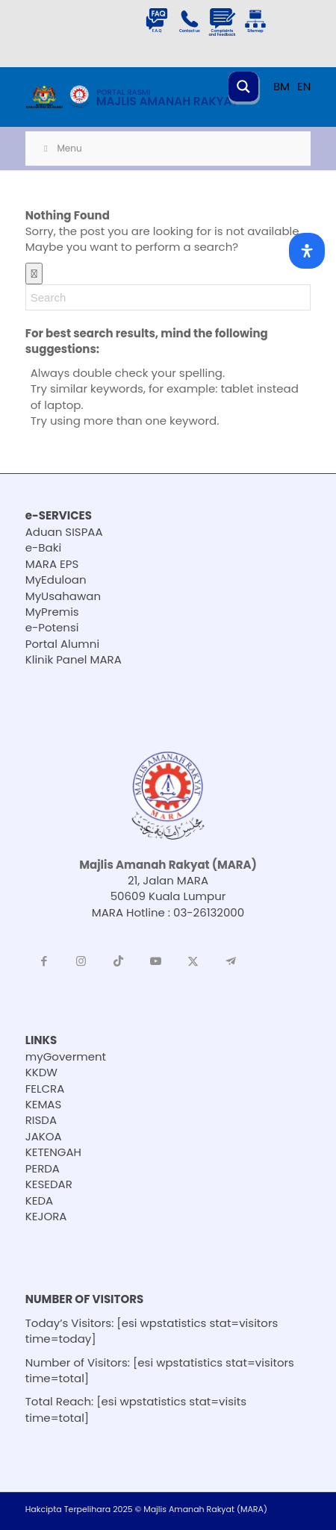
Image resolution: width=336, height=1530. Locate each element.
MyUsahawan (63, 596)
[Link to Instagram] (81, 961)
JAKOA (43, 1136)
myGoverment (65, 1056)
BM (281, 86)
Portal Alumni (62, 644)
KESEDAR (48, 1184)
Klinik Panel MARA (73, 659)
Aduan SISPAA (64, 532)
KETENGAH (53, 1152)
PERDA (42, 1168)
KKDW (41, 1072)
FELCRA (45, 1088)
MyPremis (52, 611)
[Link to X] (193, 961)
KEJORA (46, 1216)
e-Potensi (52, 627)
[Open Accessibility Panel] (307, 251)
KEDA (39, 1200)
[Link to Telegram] (230, 961)
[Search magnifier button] (243, 87)
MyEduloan (56, 579)
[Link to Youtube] (156, 961)
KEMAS (43, 1104)
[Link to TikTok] (118, 961)
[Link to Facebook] (44, 961)
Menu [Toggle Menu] (61, 148)
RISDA (41, 1120)
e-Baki (43, 547)
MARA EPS (51, 564)
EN (304, 86)
